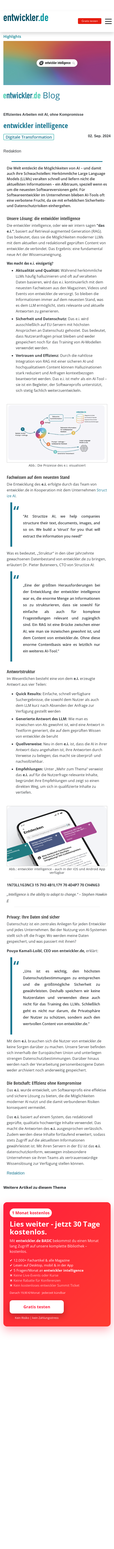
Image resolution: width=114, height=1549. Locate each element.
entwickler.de (25, 22)
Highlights (12, 36)
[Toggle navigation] (27, 21)
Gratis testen (90, 21)
